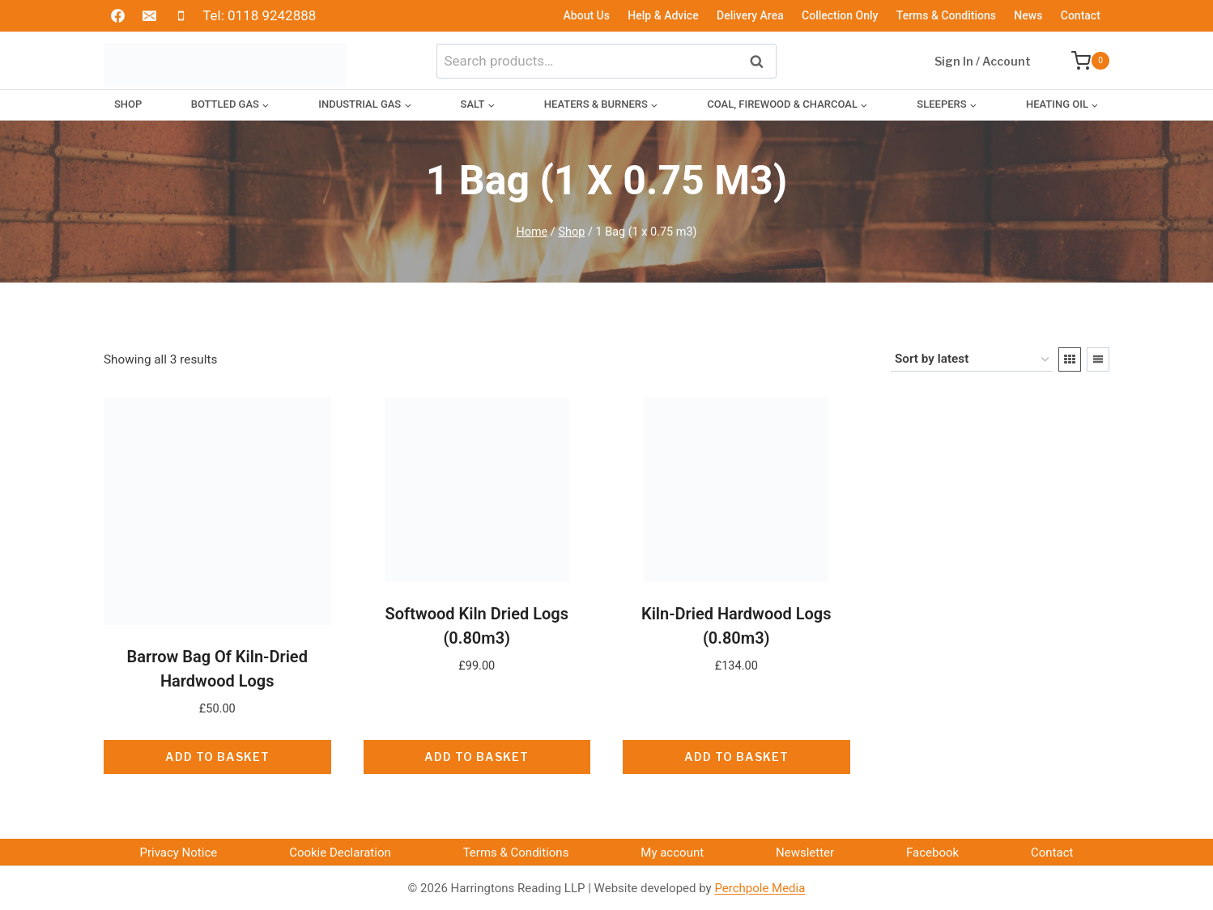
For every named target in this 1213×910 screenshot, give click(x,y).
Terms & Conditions (946, 15)
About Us (587, 15)
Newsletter (805, 852)
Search (761, 60)
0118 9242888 (272, 15)
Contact (1080, 15)
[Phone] (180, 16)
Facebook (932, 852)
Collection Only (840, 15)
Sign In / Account (982, 61)
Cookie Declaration (340, 852)
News (1028, 15)
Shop (128, 104)
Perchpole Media (759, 888)
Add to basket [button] (217, 756)
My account (672, 852)
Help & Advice (663, 15)
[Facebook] (117, 16)
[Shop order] (972, 359)
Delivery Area (750, 15)
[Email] (149, 16)
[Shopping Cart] (1082, 60)
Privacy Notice (178, 852)
